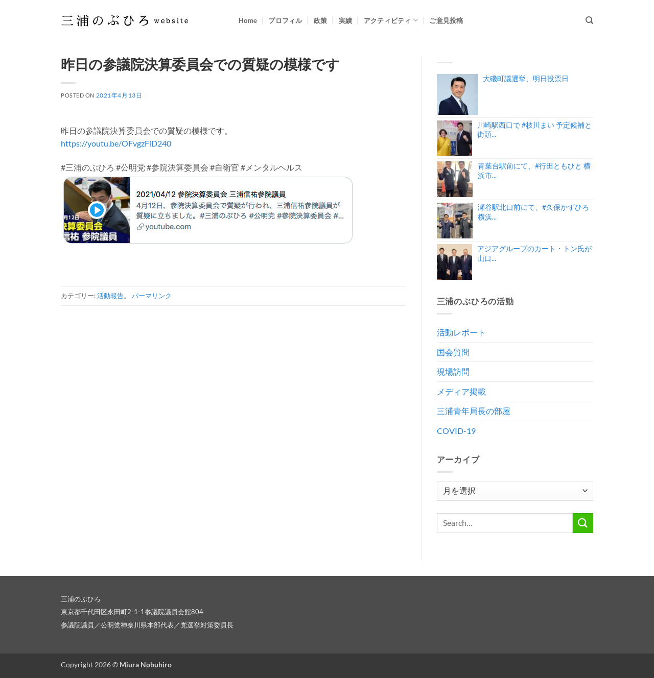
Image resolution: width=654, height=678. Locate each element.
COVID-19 (456, 430)
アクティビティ (391, 20)
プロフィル (285, 20)
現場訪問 (453, 371)
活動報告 (110, 296)
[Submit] (583, 523)
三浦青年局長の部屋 (473, 411)
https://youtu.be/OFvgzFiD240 (116, 143)
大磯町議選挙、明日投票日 (526, 78)
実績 (346, 20)
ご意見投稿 (446, 20)
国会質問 (453, 352)
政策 (321, 20)
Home (248, 20)
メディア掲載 (461, 391)
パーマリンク (152, 296)
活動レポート (461, 332)
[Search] (589, 20)
